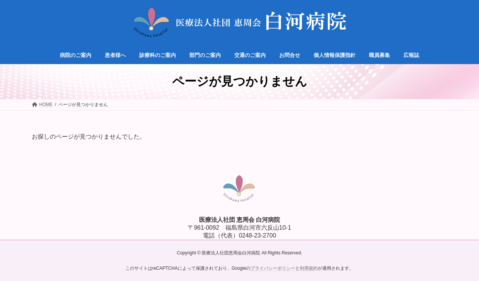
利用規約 (309, 268)
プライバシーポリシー (272, 268)
